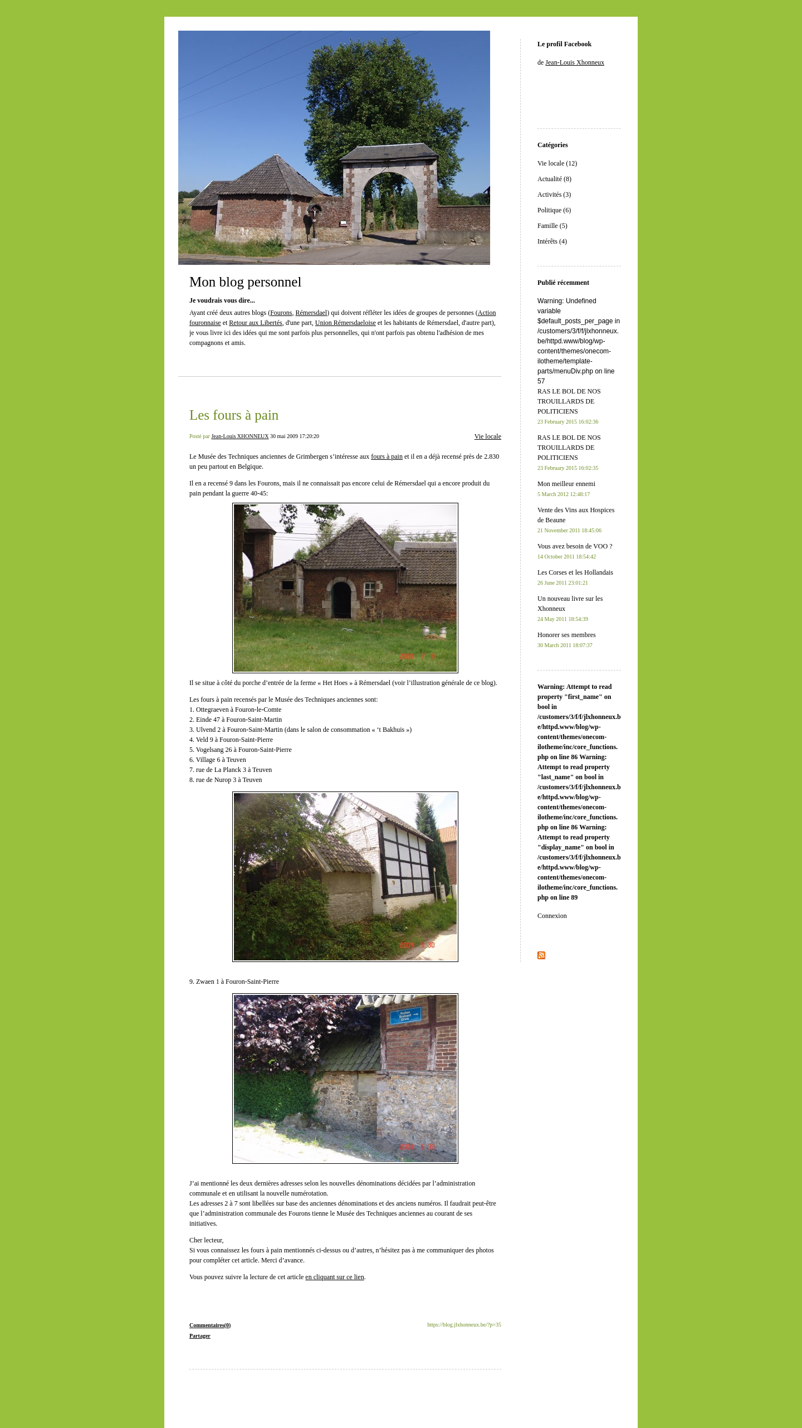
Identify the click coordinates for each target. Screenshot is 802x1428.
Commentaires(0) (210, 1325)
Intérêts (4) (552, 241)
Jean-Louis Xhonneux (574, 62)
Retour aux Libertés (255, 323)
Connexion (552, 916)
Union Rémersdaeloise (345, 323)
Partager (200, 1336)
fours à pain (387, 456)
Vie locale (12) (557, 163)
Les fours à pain (233, 414)
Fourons (281, 313)
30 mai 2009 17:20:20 (294, 436)
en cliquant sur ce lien (334, 1277)
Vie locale (488, 436)
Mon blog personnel (245, 281)
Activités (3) (554, 194)
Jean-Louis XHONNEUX (239, 436)
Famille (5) (552, 226)
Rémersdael (311, 313)
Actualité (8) (554, 179)
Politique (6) (554, 210)
